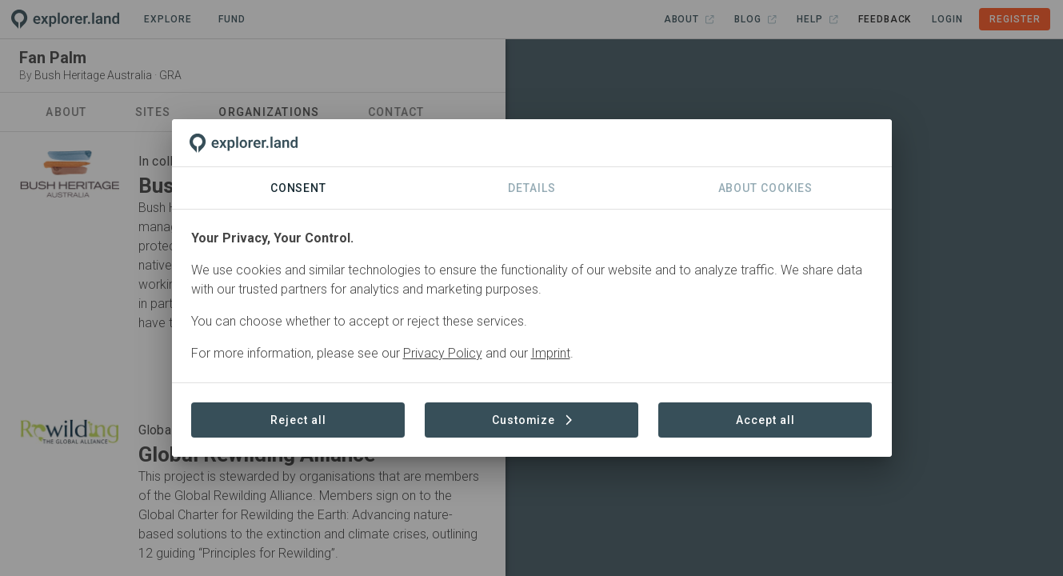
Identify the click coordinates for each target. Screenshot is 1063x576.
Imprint (550, 353)
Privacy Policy (442, 353)
